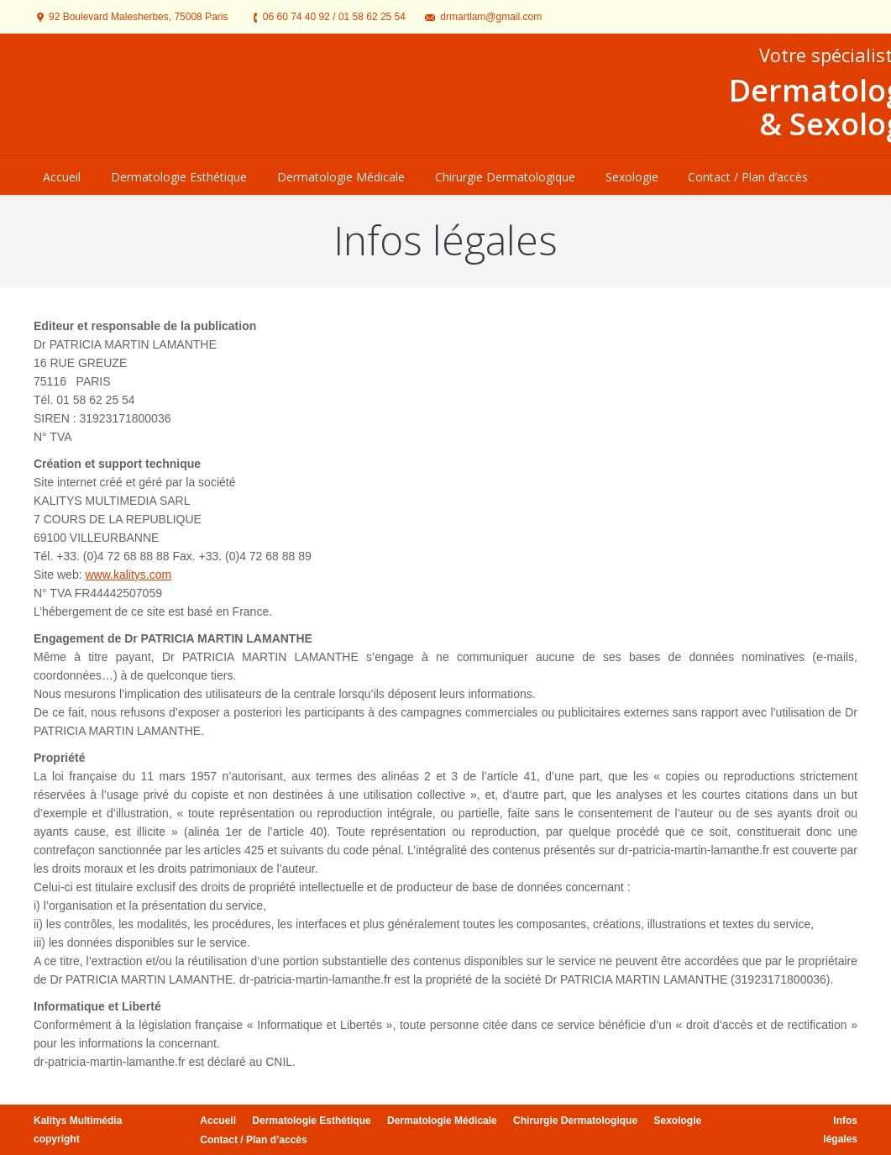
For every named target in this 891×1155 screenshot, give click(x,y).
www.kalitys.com (128, 574)
